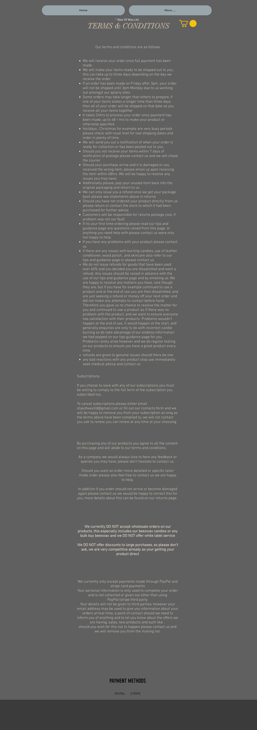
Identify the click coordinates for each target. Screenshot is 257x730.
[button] (188, 23)
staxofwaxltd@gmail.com (97, 408)
